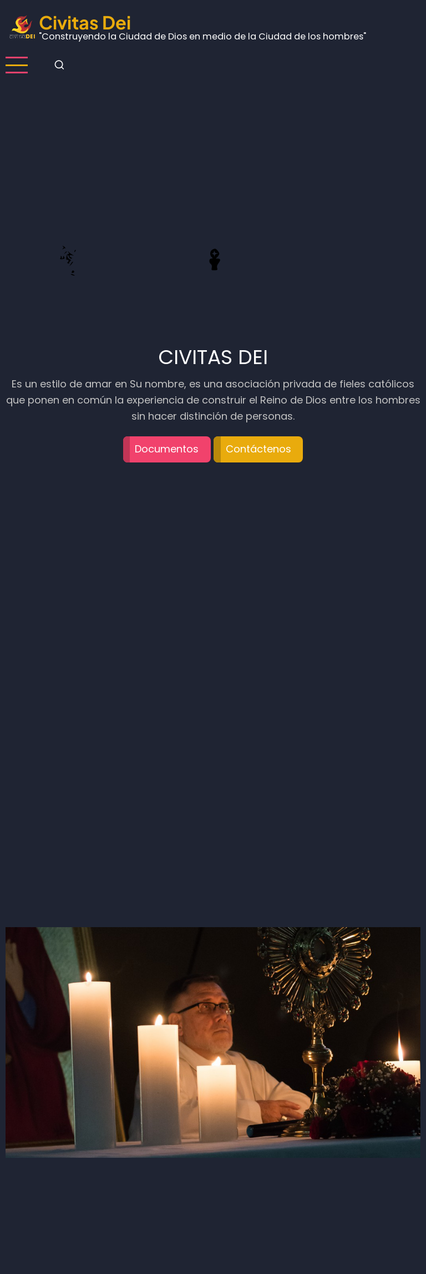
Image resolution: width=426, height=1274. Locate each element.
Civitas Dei (85, 22)
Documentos (167, 449)
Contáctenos (258, 449)
